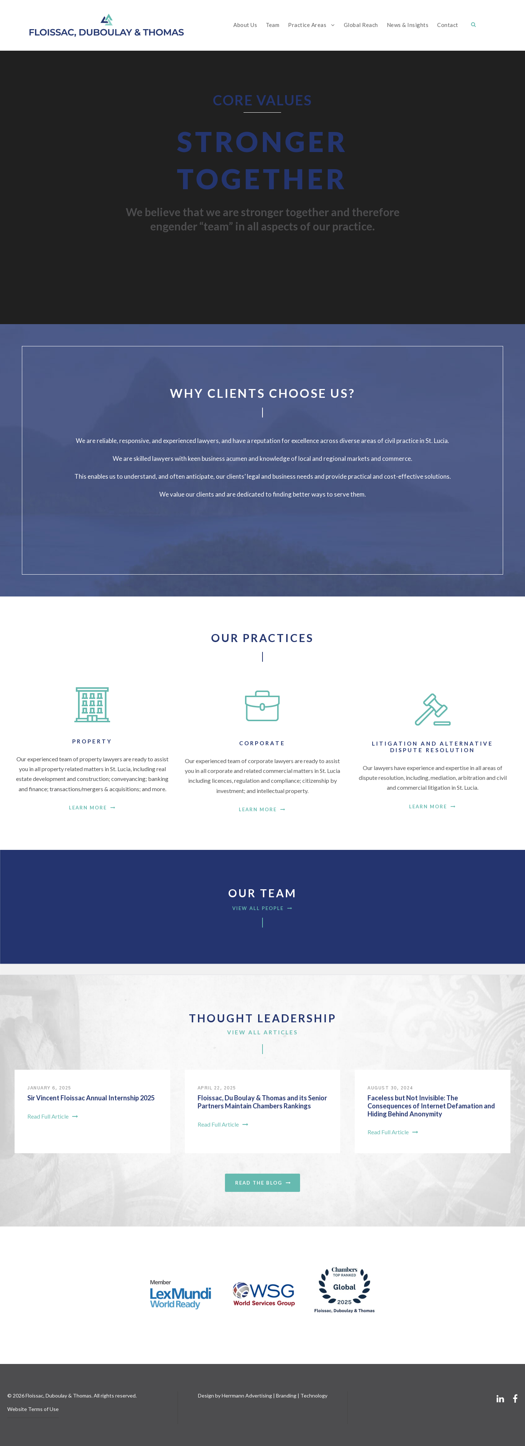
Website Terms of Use (33, 1409)
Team (272, 25)
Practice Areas (307, 25)
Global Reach (361, 25)
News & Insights (408, 25)
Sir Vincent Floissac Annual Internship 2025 (91, 1098)
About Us (245, 25)
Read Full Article (52, 1116)
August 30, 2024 (390, 1088)
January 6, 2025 (49, 1088)
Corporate (262, 743)
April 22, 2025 (217, 1088)
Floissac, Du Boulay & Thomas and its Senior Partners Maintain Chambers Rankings (262, 1102)
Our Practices (262, 637)
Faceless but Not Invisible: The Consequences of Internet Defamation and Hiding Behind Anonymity (431, 1105)
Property (92, 741)
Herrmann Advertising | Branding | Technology (274, 1395)
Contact (447, 25)
